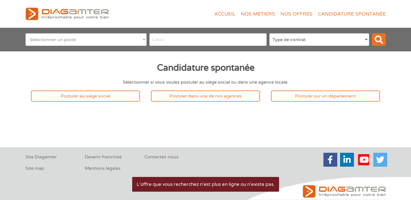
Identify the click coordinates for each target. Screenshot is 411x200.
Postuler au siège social (85, 96)
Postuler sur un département (325, 96)
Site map (34, 168)
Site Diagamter (41, 157)
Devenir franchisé (103, 157)
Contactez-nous (161, 157)
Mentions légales (103, 168)
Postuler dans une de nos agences (205, 96)
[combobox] (208, 39)
